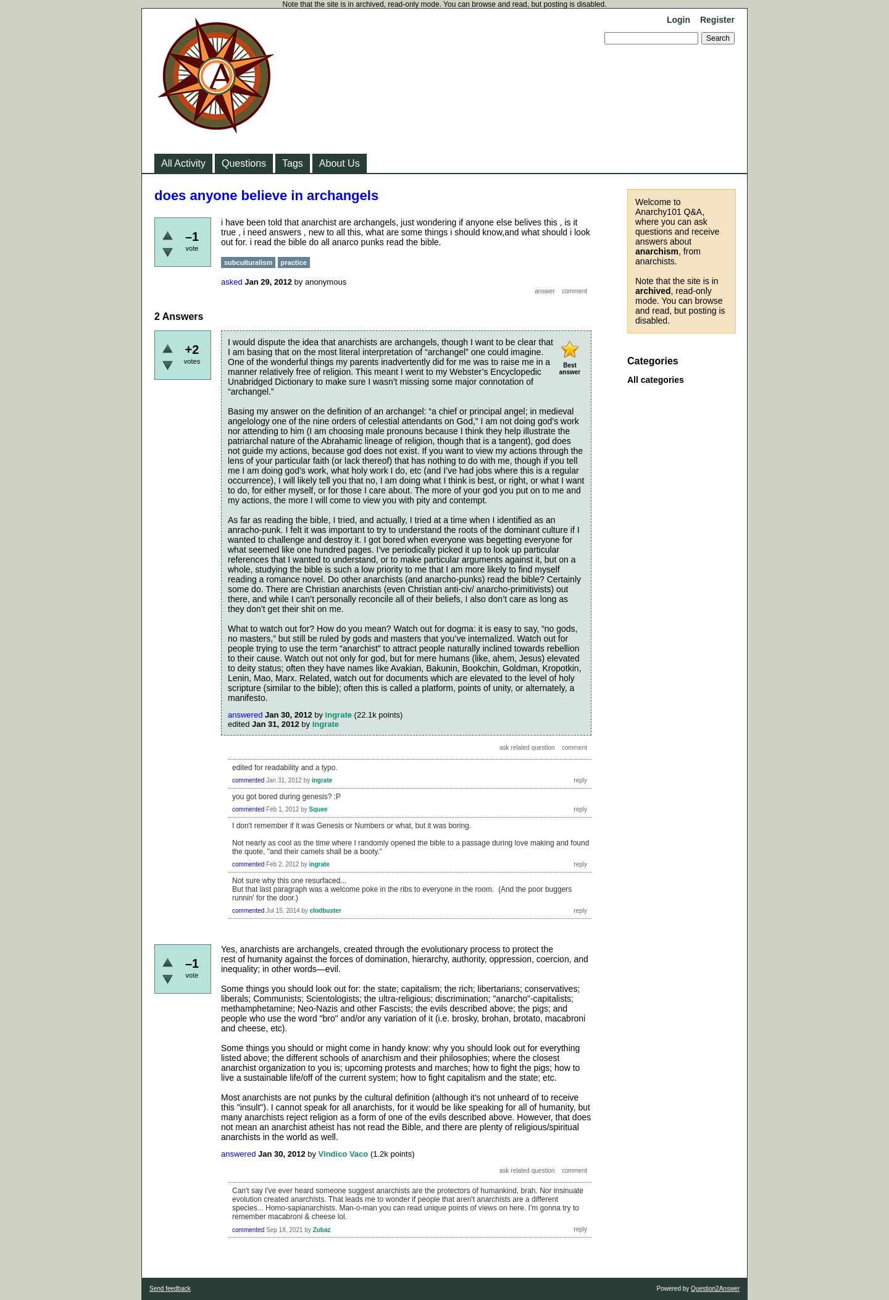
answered (245, 714)
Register (717, 20)
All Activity (183, 163)
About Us (339, 163)
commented (248, 780)
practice (294, 262)
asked (232, 282)
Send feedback (170, 1288)
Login (678, 20)
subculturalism (248, 262)
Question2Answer (715, 1288)
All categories (655, 380)
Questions (244, 163)
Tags (292, 163)
